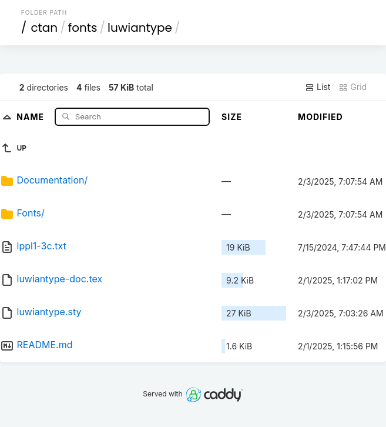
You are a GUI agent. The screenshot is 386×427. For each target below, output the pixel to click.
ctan (44, 27)
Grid (352, 87)
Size (231, 117)
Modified (320, 117)
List (317, 87)
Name (31, 116)
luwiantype (140, 27)
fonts (83, 27)
